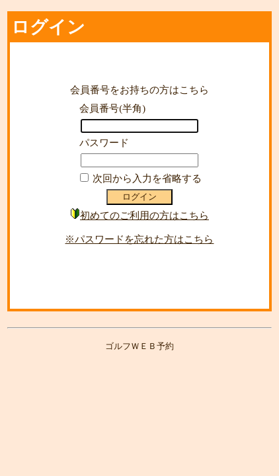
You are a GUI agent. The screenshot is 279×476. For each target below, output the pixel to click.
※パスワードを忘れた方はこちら (139, 239)
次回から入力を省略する (147, 178)
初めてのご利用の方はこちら (144, 215)
